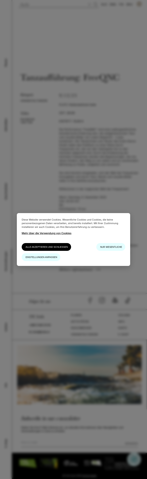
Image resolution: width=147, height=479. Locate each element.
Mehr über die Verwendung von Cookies (46, 233)
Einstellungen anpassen (41, 257)
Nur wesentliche (111, 247)
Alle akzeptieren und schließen (47, 247)
